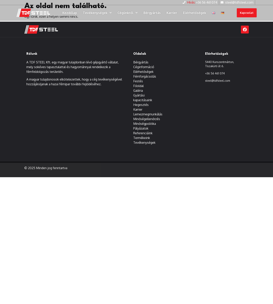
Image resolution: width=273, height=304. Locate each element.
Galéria (138, 91)
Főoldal (138, 86)
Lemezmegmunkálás (147, 114)
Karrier (172, 13)
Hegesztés (141, 105)
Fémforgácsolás (144, 77)
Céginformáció (143, 67)
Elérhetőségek (194, 13)
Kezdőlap (69, 13)
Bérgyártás (152, 13)
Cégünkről (128, 13)
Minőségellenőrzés (146, 119)
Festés (138, 81)
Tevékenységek (97, 13)
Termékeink (141, 138)
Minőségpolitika (144, 124)
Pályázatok (140, 129)
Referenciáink (143, 133)
